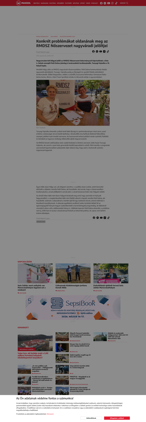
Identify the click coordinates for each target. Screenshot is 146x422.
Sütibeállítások (91, 418)
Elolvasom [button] (50, 414)
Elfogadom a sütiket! (117, 418)
